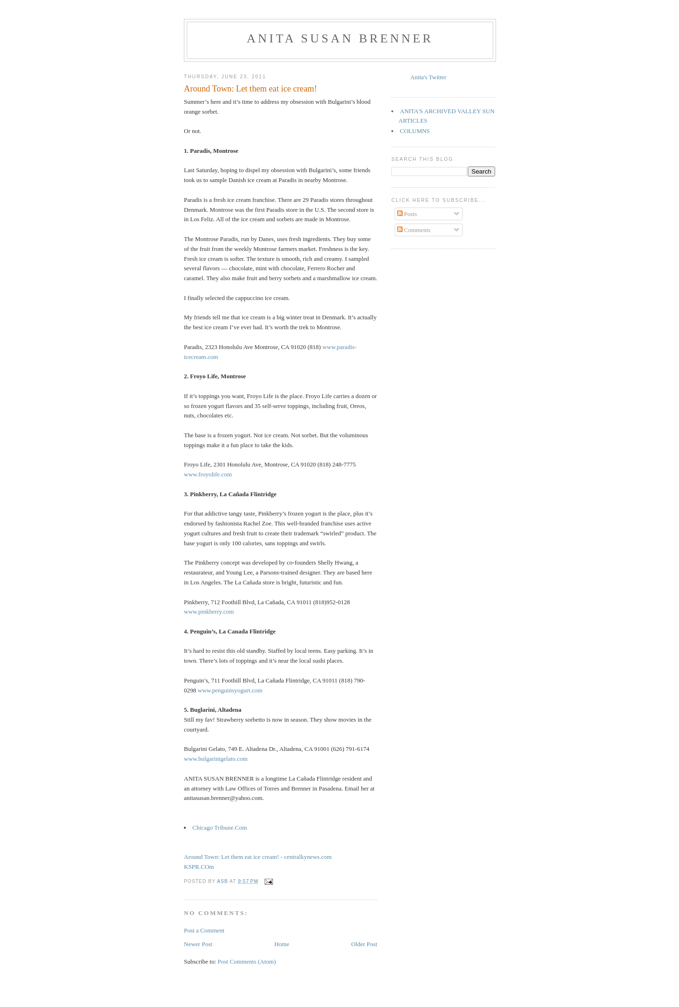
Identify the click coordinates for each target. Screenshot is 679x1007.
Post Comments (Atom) (247, 961)
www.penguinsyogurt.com (230, 690)
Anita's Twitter (428, 77)
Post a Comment (204, 930)
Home (282, 944)
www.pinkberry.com (209, 611)
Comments (414, 229)
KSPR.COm (199, 866)
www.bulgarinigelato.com (216, 758)
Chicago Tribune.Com (219, 827)
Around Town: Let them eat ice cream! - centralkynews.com (257, 856)
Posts (407, 213)
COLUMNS (415, 130)
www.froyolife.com (208, 474)
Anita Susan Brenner (340, 38)
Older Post (364, 944)
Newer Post (198, 944)
